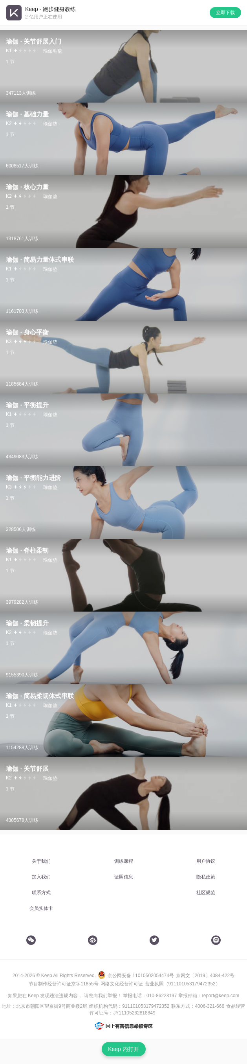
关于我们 (41, 861)
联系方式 (41, 892)
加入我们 (41, 877)
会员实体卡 (41, 908)
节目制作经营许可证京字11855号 (63, 984)
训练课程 (123, 861)
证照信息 (123, 877)
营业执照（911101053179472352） (182, 984)
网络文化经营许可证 (122, 984)
